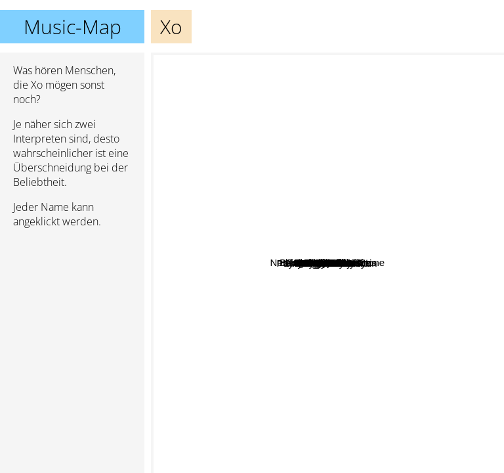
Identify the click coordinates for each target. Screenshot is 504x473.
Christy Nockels (190, 196)
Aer (335, 435)
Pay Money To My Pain (295, 181)
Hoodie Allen (226, 127)
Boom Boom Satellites (450, 276)
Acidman (341, 211)
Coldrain (331, 127)
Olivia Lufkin (243, 389)
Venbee (385, 279)
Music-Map (72, 26)
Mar (284, 131)
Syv (363, 255)
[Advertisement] (72, 308)
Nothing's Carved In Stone (265, 76)
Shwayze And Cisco (344, 300)
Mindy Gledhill (313, 281)
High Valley (274, 299)
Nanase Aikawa (399, 399)
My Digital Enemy (362, 340)
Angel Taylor (399, 437)
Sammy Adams (357, 267)
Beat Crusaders (447, 311)
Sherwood (206, 246)
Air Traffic (428, 81)
